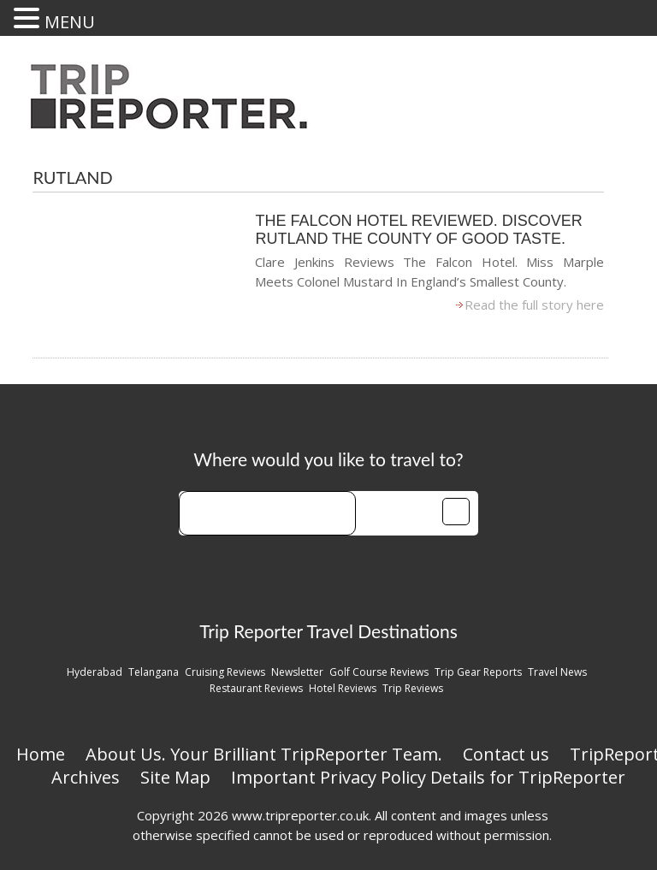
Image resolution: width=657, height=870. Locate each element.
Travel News (557, 672)
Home (40, 754)
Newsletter (297, 672)
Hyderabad (94, 672)
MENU (69, 21)
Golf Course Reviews (379, 672)
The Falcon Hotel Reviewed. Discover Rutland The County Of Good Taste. (418, 229)
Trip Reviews (412, 688)
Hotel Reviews (342, 688)
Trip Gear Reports (478, 672)
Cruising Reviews (225, 672)
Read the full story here (534, 304)
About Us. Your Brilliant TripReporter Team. (264, 754)
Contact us (506, 754)
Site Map (175, 777)
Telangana (153, 672)
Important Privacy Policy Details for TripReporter (428, 777)
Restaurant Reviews (256, 688)
